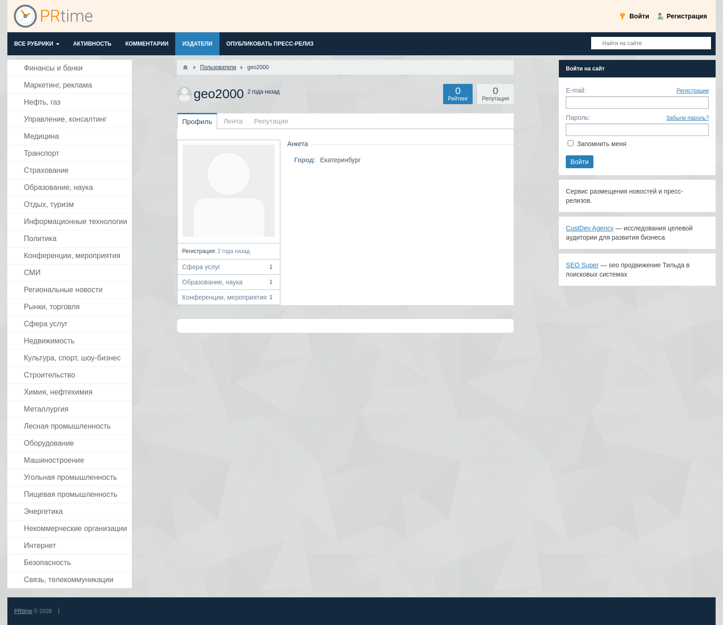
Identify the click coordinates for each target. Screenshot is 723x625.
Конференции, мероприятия (228, 297)
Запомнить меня (601, 143)
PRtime (23, 611)
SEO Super (582, 265)
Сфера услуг (228, 266)
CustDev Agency (590, 228)
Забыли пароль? (687, 118)
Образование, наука (228, 282)
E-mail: (576, 90)
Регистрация (692, 91)
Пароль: (578, 117)
